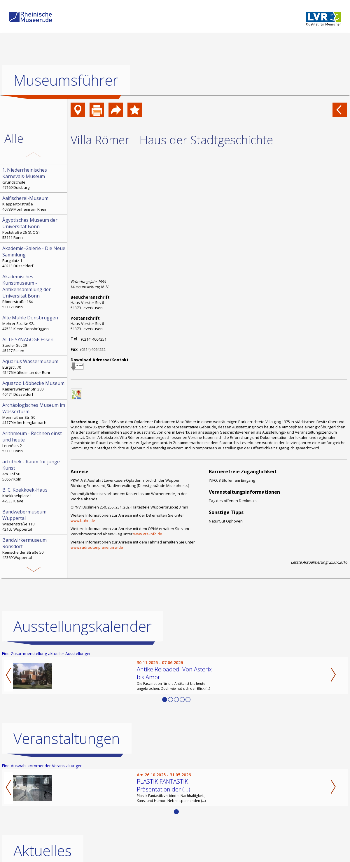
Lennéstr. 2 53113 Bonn (34, 441)
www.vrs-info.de (147, 533)
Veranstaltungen (66, 738)
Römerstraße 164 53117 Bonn (34, 291)
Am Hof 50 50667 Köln (34, 470)
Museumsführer (65, 80)
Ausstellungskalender (82, 626)
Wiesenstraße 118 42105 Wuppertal (34, 520)
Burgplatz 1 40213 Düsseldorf (34, 256)
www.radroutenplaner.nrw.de (97, 547)
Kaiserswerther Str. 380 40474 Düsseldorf (34, 388)
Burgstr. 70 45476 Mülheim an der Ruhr (34, 366)
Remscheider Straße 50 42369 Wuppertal (34, 548)
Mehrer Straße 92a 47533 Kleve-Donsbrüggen (34, 322)
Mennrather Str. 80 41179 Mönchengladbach (34, 413)
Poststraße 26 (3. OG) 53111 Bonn (34, 228)
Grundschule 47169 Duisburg (34, 178)
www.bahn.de (83, 520)
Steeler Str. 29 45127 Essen (34, 344)
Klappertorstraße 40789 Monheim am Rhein (34, 203)
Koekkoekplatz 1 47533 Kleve (34, 495)
